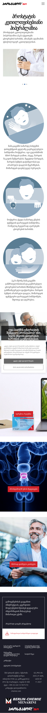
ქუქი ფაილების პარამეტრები (23, 367)
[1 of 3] (22, 84)
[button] (23, 401)
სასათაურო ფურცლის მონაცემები (12, 646)
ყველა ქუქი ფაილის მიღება (23, 361)
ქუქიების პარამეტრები (12, 666)
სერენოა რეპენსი (23, 414)
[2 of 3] (24, 84)
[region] (23, 356)
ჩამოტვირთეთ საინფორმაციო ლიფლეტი (24, 633)
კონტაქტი (7, 660)
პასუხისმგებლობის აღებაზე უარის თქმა (32, 646)
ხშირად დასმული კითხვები (23, 564)
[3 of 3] (26, 84)
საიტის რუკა (29, 654)
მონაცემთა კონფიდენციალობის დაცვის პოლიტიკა (12, 654)
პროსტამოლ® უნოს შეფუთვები (23, 489)
